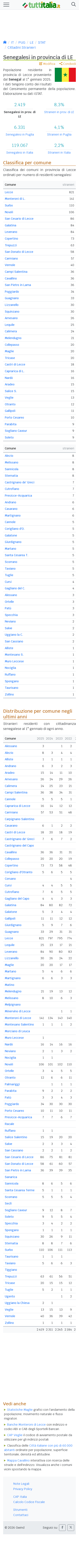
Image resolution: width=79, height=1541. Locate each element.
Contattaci (20, 1515)
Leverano (11, 232)
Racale (9, 1124)
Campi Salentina (16, 272)
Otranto (10, 404)
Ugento (10, 1296)
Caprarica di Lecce (17, 806)
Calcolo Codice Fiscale (29, 1502)
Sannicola (11, 469)
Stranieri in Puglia (59, 134)
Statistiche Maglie (20, 1410)
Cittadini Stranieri (22, 47)
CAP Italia (20, 1497)
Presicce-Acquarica (18, 495)
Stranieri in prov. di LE (59, 112)
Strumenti (20, 1510)
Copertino (11, 238)
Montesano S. (14, 654)
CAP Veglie (15, 1435)
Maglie (9, 351)
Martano (10, 549)
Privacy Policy (22, 1489)
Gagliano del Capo (17, 898)
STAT (42, 42)
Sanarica (11, 1177)
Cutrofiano (12, 489)
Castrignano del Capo (19, 845)
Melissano (11, 462)
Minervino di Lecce (18, 1011)
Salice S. (11, 391)
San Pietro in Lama (18, 285)
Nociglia (10, 668)
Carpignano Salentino (19, 819)
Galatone (11, 535)
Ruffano (10, 674)
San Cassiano (14, 641)
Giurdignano (13, 542)
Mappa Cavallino (18, 1460)
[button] (73, 4)
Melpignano (13, 1004)
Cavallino (11, 278)
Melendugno (13, 338)
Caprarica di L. (14, 371)
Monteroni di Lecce (18, 1018)
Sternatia (11, 476)
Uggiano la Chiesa (17, 1303)
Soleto (9, 437)
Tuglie (9, 575)
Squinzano (12, 311)
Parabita (10, 424)
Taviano (10, 568)
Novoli (9, 212)
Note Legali (21, 1484)
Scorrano (11, 562)
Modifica (47, 64)
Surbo (9, 205)
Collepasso (12, 345)
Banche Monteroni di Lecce (26, 1424)
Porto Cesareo (14, 417)
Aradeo (10, 384)
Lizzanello (12, 305)
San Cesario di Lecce (19, 219)
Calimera (11, 331)
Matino (9, 985)
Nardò (9, 378)
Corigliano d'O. (15, 529)
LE (31, 42)
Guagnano (12, 298)
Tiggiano (11, 1270)
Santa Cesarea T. (16, 555)
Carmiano (11, 258)
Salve (8, 628)
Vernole (10, 265)
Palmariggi (12, 1084)
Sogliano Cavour (16, 431)
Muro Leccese (14, 661)
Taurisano (11, 688)
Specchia (11, 615)
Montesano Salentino (19, 1024)
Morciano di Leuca (17, 1031)
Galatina (10, 225)
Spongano (12, 681)
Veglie (9, 397)
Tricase (10, 358)
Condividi (67, 64)
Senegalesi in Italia (19, 152)
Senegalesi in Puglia (20, 134)
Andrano (10, 502)
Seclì (8, 1203)
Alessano (11, 595)
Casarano (11, 509)
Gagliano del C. (15, 588)
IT (12, 42)
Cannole (10, 522)
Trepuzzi (11, 245)
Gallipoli (10, 411)
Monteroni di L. (15, 199)
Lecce (9, 192)
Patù (8, 608)
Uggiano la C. (14, 635)
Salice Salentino (16, 1137)
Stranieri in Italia (59, 152)
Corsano (10, 879)
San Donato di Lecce (19, 252)
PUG (21, 42)
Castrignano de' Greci (19, 482)
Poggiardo (12, 292)
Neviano (10, 621)
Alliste (9, 648)
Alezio (9, 456)
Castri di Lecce (15, 364)
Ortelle (9, 602)
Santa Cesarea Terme (20, 1190)
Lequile (10, 325)
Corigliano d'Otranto (18, 872)
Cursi (8, 582)
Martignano (13, 515)
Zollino (9, 694)
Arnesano (11, 318)
